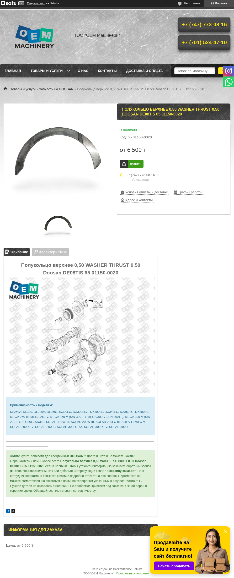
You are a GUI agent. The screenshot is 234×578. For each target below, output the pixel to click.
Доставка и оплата (144, 71)
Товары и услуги (47, 71)
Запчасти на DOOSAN (56, 89)
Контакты (107, 71)
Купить (135, 164)
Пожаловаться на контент (133, 573)
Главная (13, 71)
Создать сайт (36, 3)
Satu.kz (137, 569)
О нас (83, 71)
